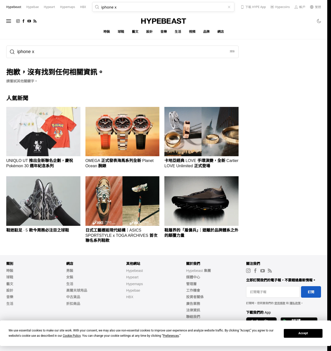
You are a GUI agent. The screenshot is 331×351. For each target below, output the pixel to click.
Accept (303, 333)
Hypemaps (134, 284)
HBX (129, 297)
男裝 (69, 271)
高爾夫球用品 (76, 290)
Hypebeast (134, 271)
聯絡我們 (193, 317)
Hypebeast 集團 (198, 271)
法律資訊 (193, 310)
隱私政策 (295, 303)
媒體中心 (193, 277)
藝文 (135, 32)
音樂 (163, 32)
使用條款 (279, 303)
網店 (220, 32)
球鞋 (121, 32)
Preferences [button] (171, 335)
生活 (178, 32)
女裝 (69, 277)
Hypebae (133, 290)
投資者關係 (195, 297)
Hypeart (132, 277)
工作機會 (193, 290)
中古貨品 (73, 297)
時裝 (106, 32)
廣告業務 (193, 304)
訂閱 (311, 292)
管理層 (191, 284)
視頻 (192, 32)
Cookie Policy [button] (71, 335)
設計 (149, 32)
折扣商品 (73, 304)
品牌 (206, 32)
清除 (232, 51)
